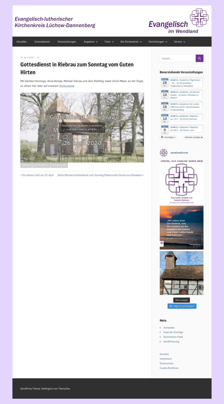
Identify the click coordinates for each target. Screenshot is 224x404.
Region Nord (59, 165)
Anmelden (169, 327)
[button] (168, 137)
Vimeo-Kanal (66, 86)
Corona (26, 165)
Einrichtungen (158, 41)
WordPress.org (171, 341)
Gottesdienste (42, 41)
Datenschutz (166, 363)
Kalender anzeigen (194, 137)
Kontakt (164, 354)
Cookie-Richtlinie (169, 368)
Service (179, 41)
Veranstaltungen (67, 41)
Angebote (91, 41)
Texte (109, 41)
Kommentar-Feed (173, 336)
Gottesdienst (41, 165)
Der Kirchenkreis (131, 41)
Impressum (166, 358)
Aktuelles (21, 41)
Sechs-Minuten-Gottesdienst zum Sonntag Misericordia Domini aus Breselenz (100, 175)
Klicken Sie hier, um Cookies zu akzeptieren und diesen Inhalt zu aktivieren (82, 127)
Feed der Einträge (173, 332)
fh (38, 57)
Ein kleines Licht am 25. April (38, 175)
